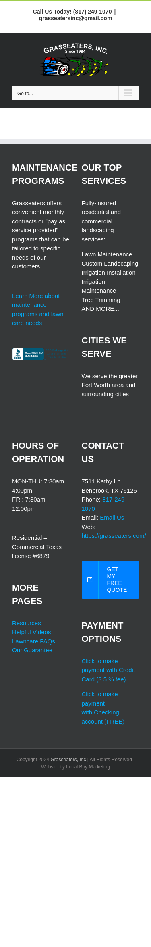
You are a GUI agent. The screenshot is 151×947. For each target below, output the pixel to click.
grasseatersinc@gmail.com (75, 18)
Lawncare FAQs (33, 641)
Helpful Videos (31, 632)
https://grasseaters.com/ (114, 535)
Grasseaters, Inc (68, 759)
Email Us (112, 517)
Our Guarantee (32, 650)
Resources (26, 623)
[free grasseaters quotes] (110, 580)
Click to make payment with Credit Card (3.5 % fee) (108, 670)
